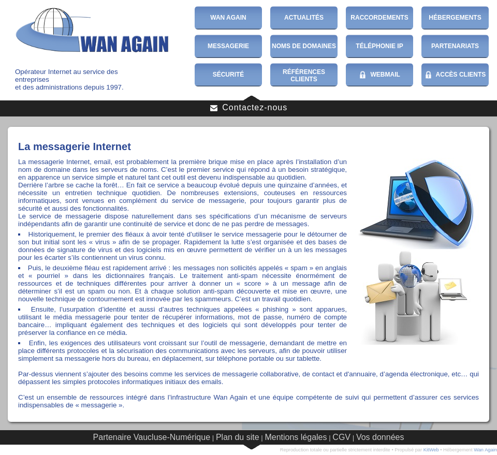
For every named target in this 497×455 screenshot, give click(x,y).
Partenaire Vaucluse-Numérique (151, 437)
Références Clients (304, 75)
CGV (341, 437)
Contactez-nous (249, 107)
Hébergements (455, 17)
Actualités (304, 17)
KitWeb (431, 449)
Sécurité (228, 74)
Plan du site (237, 437)
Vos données (380, 437)
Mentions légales (296, 437)
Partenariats (455, 46)
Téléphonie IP (379, 46)
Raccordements (379, 17)
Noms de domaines (304, 46)
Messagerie (228, 46)
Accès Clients (455, 75)
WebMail (379, 75)
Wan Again (228, 17)
